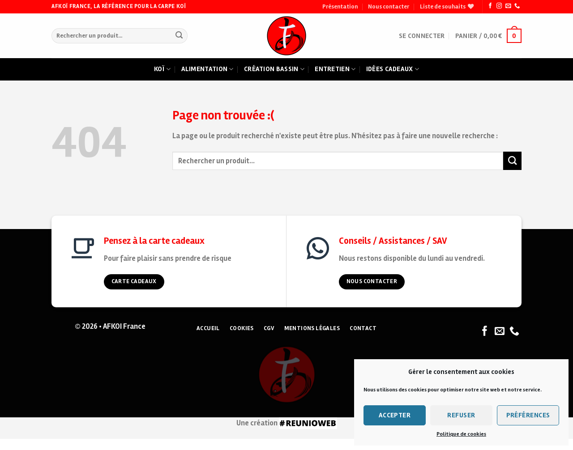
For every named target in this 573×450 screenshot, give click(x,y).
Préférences (528, 415)
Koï (162, 69)
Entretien (335, 69)
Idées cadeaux (392, 69)
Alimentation (207, 69)
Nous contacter (388, 6)
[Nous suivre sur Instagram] (499, 6)
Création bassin (274, 69)
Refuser (461, 415)
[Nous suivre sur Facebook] (490, 6)
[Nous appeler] (517, 6)
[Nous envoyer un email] (508, 6)
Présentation (340, 6)
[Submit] (179, 36)
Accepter (395, 415)
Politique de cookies (461, 434)
